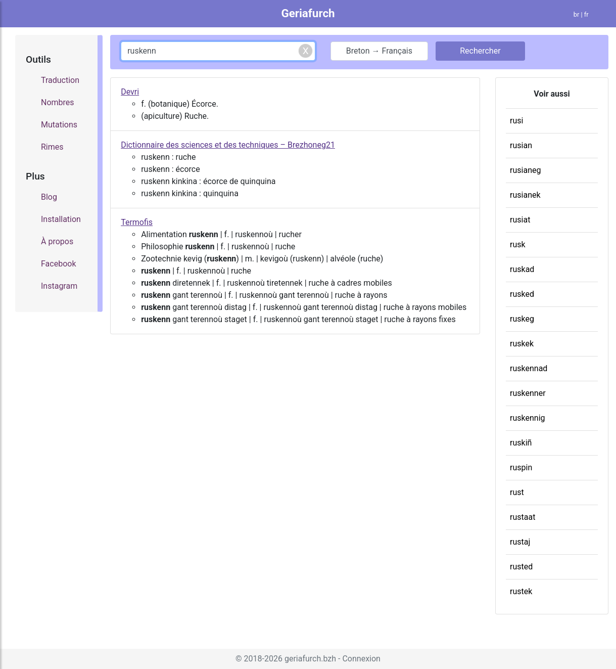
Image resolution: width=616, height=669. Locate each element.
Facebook (58, 264)
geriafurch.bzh (310, 658)
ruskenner (528, 393)
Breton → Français (379, 51)
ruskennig (527, 418)
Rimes (52, 147)
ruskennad (528, 368)
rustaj (520, 542)
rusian (521, 145)
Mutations (59, 124)
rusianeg (525, 170)
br (577, 14)
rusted (521, 566)
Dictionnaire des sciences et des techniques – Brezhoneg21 (228, 145)
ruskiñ (521, 443)
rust (517, 492)
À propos (57, 241)
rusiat (520, 220)
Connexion (361, 658)
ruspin (521, 467)
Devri (130, 92)
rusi (516, 120)
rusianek (525, 195)
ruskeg (522, 319)
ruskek (522, 343)
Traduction (60, 80)
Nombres (57, 102)
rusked (522, 294)
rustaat (522, 517)
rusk (518, 244)
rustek (521, 591)
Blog (49, 197)
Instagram (59, 286)
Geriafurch (308, 13)
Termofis (137, 222)
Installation (61, 219)
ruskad (522, 269)
